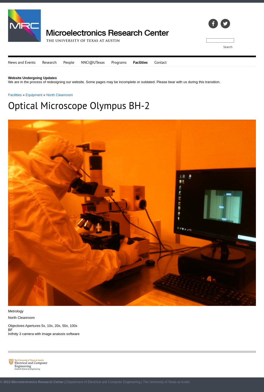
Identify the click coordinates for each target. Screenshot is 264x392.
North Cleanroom (59, 95)
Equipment (34, 95)
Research (49, 62)
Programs (118, 62)
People (68, 62)
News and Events (22, 62)
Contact (160, 62)
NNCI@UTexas (93, 62)
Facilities (15, 95)
